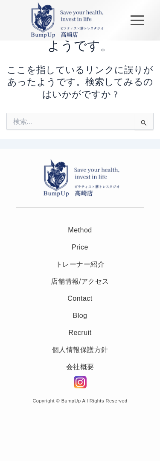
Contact (80, 298)
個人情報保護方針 (80, 349)
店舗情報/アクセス (80, 281)
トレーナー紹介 (80, 264)
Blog (80, 315)
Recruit (79, 332)
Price (80, 247)
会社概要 (80, 366)
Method (80, 230)
